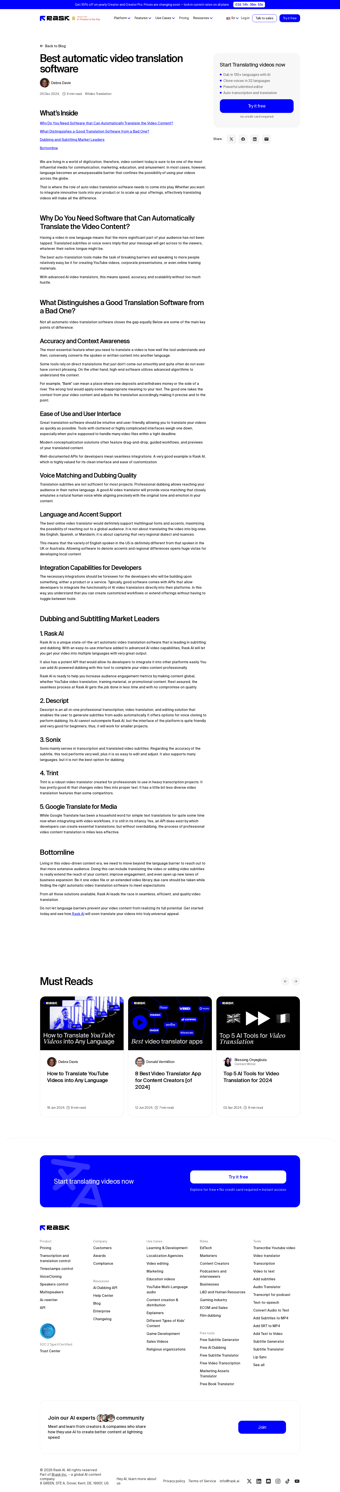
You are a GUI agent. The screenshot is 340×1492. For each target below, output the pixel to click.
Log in (245, 18)
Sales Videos (157, 1341)
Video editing (157, 1263)
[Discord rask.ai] (268, 1481)
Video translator (266, 1256)
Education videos (161, 1279)
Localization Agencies (165, 1256)
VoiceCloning (51, 1276)
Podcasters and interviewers (213, 1273)
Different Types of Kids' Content (166, 1323)
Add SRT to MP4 (266, 1326)
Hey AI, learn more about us (137, 1481)
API (42, 1308)
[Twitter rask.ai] (249, 1481)
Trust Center (50, 1351)
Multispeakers (52, 1292)
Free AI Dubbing (213, 1347)
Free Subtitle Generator (219, 1340)
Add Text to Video (268, 1334)
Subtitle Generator (268, 1341)
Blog (97, 1303)
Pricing (184, 18)
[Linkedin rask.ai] (259, 1481)
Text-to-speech (266, 1302)
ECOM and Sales (214, 1308)
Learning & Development (167, 1248)
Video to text (264, 1271)
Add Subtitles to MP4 (270, 1318)
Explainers (155, 1313)
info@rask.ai (229, 1481)
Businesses (209, 1284)
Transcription (264, 1263)
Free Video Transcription (220, 1363)
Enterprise (101, 1311)
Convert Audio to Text (271, 1310)
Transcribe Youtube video (274, 1248)
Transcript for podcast (271, 1295)
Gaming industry (213, 1300)
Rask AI (77, 914)
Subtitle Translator (268, 1349)
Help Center (103, 1295)
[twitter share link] (231, 139)
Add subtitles (264, 1279)
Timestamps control (56, 1269)
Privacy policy (174, 1481)
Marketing (155, 1271)
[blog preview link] (82, 1056)
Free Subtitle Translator (219, 1355)
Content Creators (214, 1263)
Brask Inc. (59, 1474)
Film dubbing (210, 1315)
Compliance (103, 1263)
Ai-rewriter (49, 1300)
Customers (102, 1248)
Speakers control (54, 1284)
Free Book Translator (217, 1384)
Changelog (102, 1319)
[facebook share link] (243, 139)
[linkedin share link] (254, 139)
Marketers (208, 1256)
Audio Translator (267, 1287)
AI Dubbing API (105, 1288)
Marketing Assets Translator (215, 1373)
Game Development (163, 1334)
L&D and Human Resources (222, 1292)
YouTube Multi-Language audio (168, 1289)
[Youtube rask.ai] (297, 1481)
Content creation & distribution (163, 1302)
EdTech (206, 1248)
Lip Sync (260, 1357)
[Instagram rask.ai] (278, 1481)
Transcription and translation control (55, 1258)
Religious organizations (166, 1349)
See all (259, 1365)
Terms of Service (202, 1481)
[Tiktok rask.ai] (287, 1481)
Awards (99, 1256)
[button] (122, 18)
